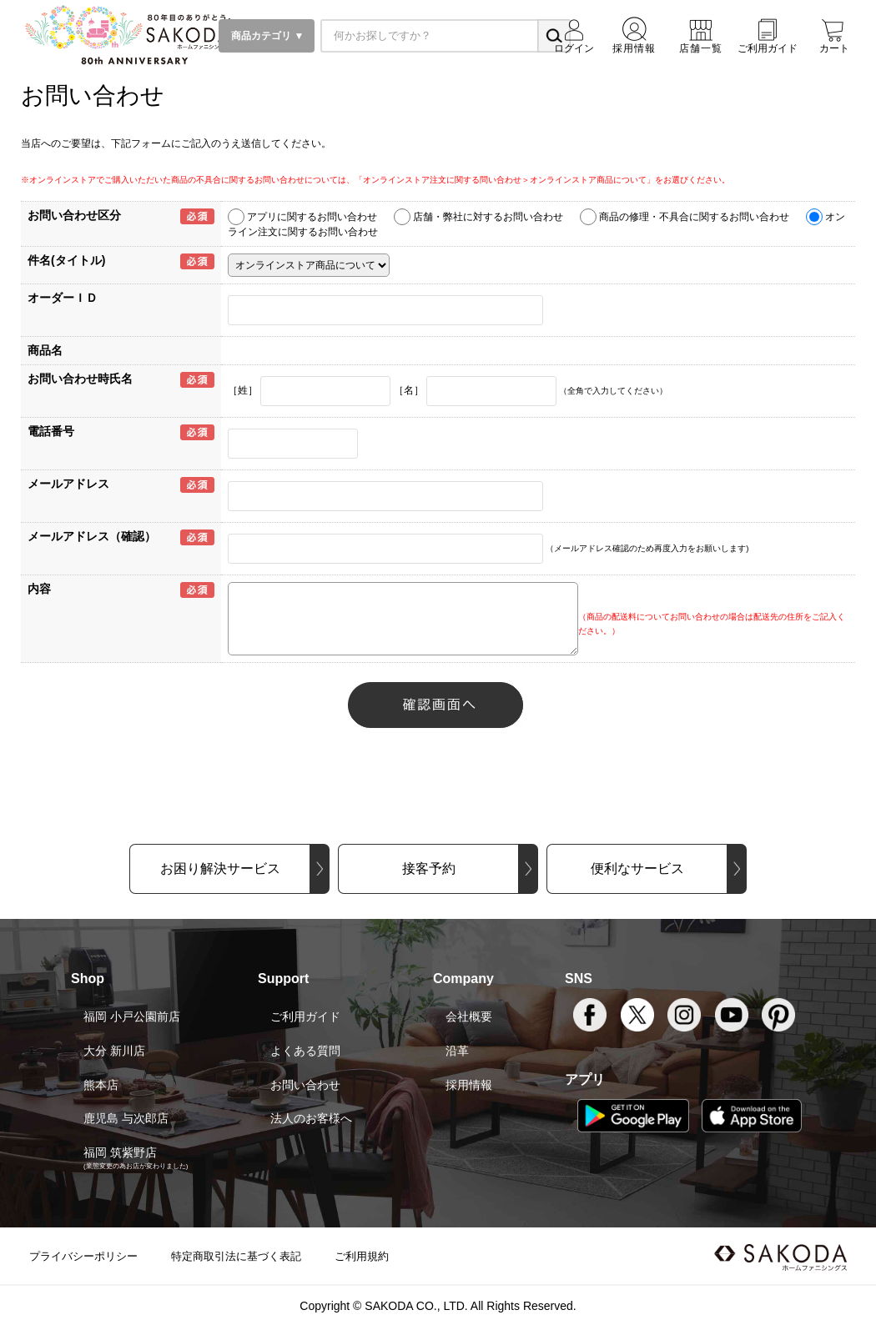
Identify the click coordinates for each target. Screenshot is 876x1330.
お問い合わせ (305, 1085)
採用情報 (469, 1085)
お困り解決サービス (220, 868)
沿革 (457, 1050)
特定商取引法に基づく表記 (236, 1256)
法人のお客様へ (311, 1118)
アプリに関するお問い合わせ (312, 217)
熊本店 (100, 1085)
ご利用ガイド (305, 1016)
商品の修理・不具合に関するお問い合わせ (694, 217)
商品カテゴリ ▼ (267, 36)
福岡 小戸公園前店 (131, 1016)
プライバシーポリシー (83, 1256)
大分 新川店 (114, 1050)
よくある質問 (305, 1050)
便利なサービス (637, 868)
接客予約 (429, 868)
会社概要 (469, 1016)
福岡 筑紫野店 (120, 1152)
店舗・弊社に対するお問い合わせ (488, 217)
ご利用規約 (362, 1256)
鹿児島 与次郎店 (126, 1118)
